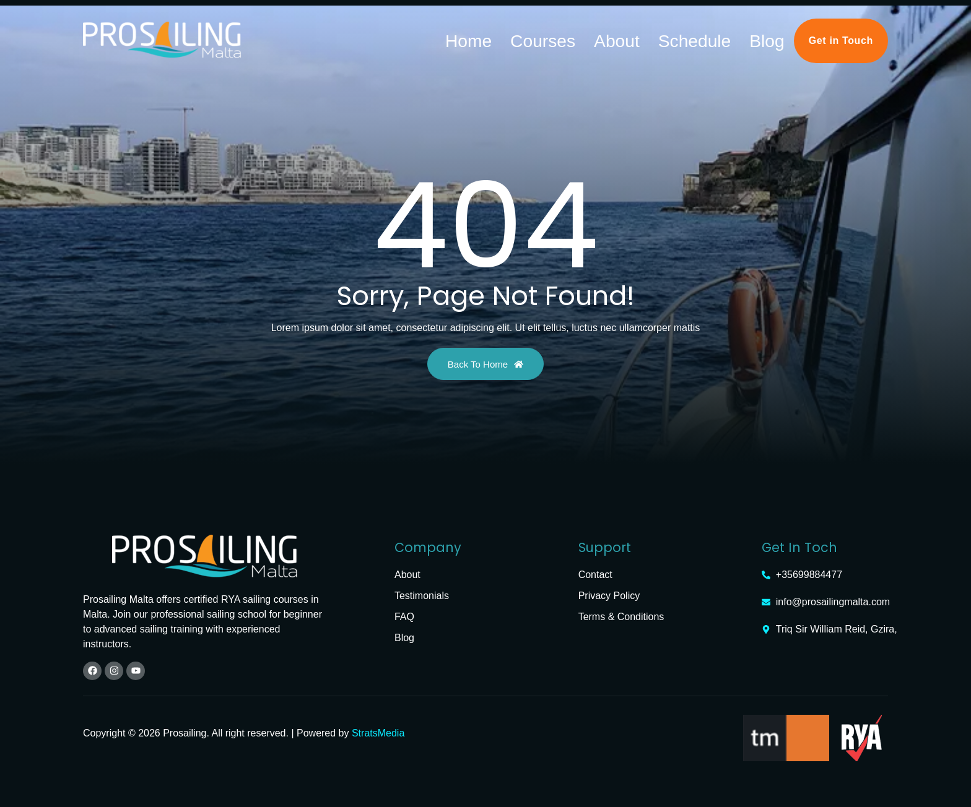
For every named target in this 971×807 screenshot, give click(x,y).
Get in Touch (841, 37)
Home (589, 38)
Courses (636, 38)
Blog (776, 38)
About (682, 38)
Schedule (730, 38)
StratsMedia (378, 730)
